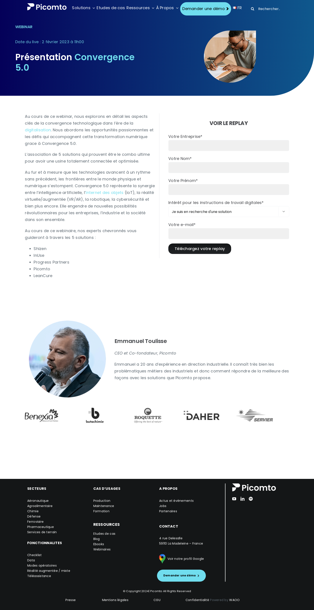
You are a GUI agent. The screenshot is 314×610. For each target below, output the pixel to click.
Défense (34, 516)
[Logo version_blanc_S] (47, 5)
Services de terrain (42, 532)
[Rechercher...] (267, 8)
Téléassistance (39, 576)
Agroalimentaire (40, 506)
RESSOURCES (106, 524)
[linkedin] (242, 499)
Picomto (156, 591)
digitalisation (38, 130)
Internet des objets (104, 192)
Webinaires (102, 549)
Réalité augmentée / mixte (48, 571)
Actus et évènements (176, 501)
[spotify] (251, 499)
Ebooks (98, 544)
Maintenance (103, 506)
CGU (157, 600)
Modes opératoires (42, 565)
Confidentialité (197, 600)
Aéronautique (38, 501)
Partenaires (168, 511)
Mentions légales (115, 600)
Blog (96, 539)
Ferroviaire (35, 521)
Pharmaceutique (40, 527)
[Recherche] (252, 8)
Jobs (162, 506)
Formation (101, 511)
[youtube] (234, 499)
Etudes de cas (104, 533)
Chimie (33, 511)
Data (31, 560)
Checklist (34, 555)
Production (102, 501)
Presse (70, 600)
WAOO (234, 600)
